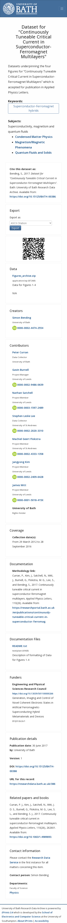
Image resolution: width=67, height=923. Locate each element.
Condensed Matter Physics (34, 137)
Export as (15, 217)
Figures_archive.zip (24, 275)
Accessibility (42, 920)
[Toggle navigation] (62, 8)
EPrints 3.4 (7, 912)
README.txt (19, 646)
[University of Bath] (20, 8)
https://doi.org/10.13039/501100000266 (32, 693)
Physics (14, 892)
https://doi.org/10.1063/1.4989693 (30, 837)
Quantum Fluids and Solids (33, 153)
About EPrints (25, 920)
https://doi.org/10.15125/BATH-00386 (33, 196)
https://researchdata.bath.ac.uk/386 (32, 784)
